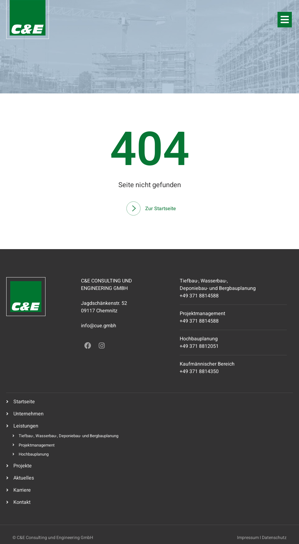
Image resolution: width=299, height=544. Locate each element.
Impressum (248, 537)
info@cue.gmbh (98, 325)
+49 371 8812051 (199, 346)
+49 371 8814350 (199, 371)
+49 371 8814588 (199, 296)
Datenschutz (274, 537)
